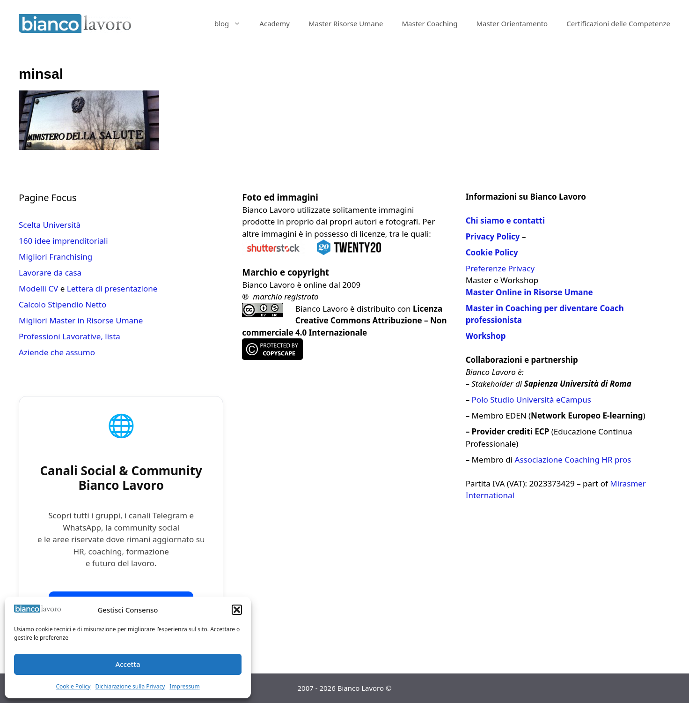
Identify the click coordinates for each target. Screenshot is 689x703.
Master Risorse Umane (345, 23)
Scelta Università (50, 224)
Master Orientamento (512, 23)
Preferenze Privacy (500, 268)
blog (232, 23)
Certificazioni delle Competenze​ (618, 23)
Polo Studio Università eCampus (531, 399)
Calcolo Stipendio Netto (62, 304)
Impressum (184, 686)
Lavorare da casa (50, 272)
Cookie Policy (73, 686)
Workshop (486, 335)
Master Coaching (429, 23)
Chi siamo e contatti (505, 220)
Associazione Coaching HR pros (573, 459)
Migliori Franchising (55, 256)
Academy (274, 23)
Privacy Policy (493, 236)
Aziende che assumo (57, 352)
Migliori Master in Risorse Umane (81, 320)
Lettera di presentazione (112, 288)
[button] (237, 609)
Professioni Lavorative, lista (69, 336)
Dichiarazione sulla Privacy (130, 686)
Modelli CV (38, 288)
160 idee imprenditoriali (63, 240)
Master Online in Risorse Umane (529, 292)
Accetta (127, 664)
